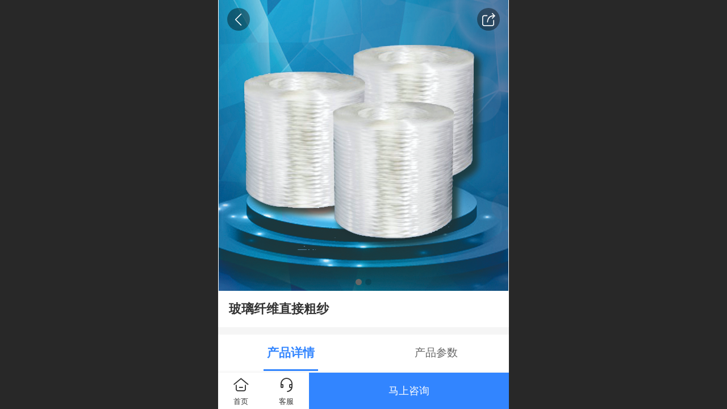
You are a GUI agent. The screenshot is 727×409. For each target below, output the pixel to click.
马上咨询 (408, 391)
